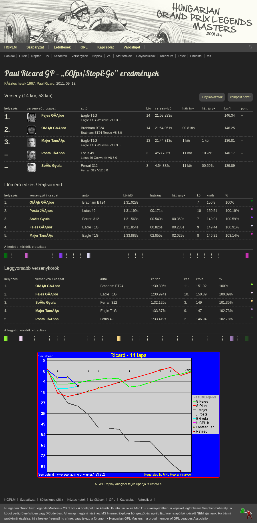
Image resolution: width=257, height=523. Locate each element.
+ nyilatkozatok (212, 97)
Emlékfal (196, 56)
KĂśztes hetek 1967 (19, 84)
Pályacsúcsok (145, 56)
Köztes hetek (76, 499)
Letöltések (62, 47)
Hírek (23, 56)
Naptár (36, 56)
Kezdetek (60, 56)
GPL (84, 47)
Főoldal (9, 56)
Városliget (132, 47)
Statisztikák (124, 56)
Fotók (182, 56)
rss (209, 56)
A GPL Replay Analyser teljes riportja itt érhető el (128, 484)
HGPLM (10, 47)
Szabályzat (35, 47)
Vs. (109, 56)
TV (47, 56)
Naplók (97, 56)
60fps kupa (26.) (51, 499)
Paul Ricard (45, 84)
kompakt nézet (240, 97)
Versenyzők (79, 56)
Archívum (166, 56)
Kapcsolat (105, 47)
